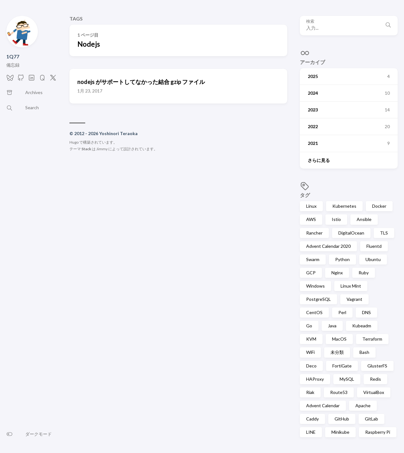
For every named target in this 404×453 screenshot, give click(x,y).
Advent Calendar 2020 (328, 246)
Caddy (312, 418)
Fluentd (374, 246)
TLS (384, 232)
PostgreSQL (318, 299)
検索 (310, 21)
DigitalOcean (351, 232)
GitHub (342, 418)
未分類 (337, 352)
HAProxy (315, 379)
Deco (311, 365)
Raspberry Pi (377, 432)
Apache (363, 405)
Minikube (340, 432)
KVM (311, 339)
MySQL (347, 379)
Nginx (337, 272)
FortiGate (342, 365)
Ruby (364, 272)
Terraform (372, 339)
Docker (379, 206)
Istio (336, 219)
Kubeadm (361, 325)
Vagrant (354, 299)
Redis (375, 379)
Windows (315, 286)
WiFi (310, 352)
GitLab (371, 418)
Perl (342, 312)
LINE (311, 432)
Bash (364, 352)
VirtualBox (373, 392)
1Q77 (12, 56)
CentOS (314, 312)
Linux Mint (351, 286)
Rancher (314, 232)
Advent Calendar (323, 405)
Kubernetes (344, 206)
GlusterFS (377, 365)
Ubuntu (373, 259)
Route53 (339, 392)
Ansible (364, 219)
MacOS (339, 339)
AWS (311, 219)
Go (309, 325)
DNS (366, 312)
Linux (311, 206)
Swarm (312, 259)
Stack (86, 148)
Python (342, 259)
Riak (310, 392)
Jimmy (102, 148)
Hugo (74, 142)
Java (332, 325)
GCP (311, 272)
